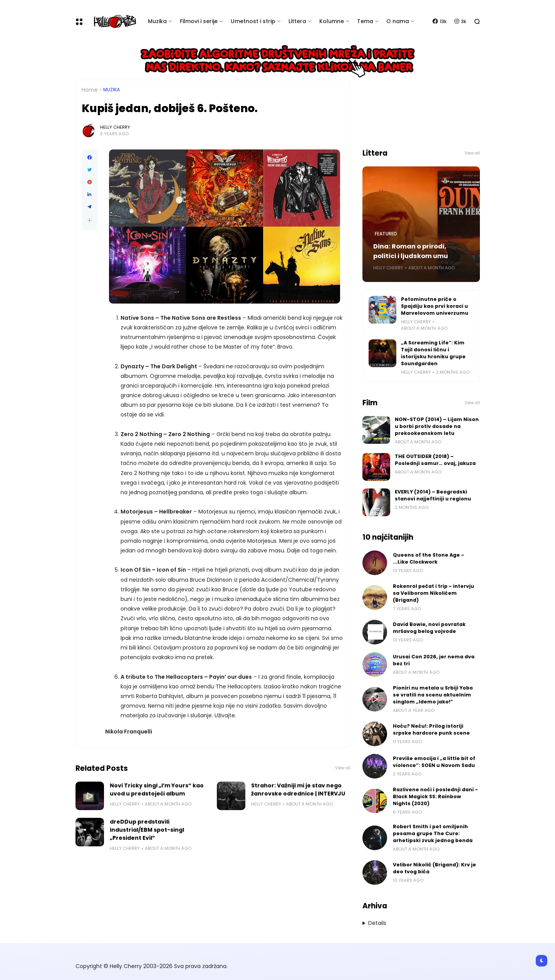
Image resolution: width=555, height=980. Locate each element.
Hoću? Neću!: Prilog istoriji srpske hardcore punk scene (431, 729)
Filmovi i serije (199, 21)
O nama (397, 21)
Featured (386, 234)
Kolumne (331, 21)
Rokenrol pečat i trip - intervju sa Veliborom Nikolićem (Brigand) (433, 593)
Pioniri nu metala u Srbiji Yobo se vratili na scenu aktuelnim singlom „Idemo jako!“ (433, 695)
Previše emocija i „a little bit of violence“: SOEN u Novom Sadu (434, 762)
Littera (297, 21)
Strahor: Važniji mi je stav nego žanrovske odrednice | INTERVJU (298, 789)
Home (90, 90)
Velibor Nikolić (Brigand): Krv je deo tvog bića (434, 868)
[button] (89, 220)
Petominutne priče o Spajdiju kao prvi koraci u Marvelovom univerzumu (434, 306)
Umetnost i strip (253, 21)
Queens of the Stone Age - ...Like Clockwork (428, 558)
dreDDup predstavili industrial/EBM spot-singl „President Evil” (147, 830)
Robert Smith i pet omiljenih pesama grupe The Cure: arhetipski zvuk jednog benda (433, 833)
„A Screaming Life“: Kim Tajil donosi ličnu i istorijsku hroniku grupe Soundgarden (433, 353)
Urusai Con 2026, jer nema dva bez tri (434, 660)
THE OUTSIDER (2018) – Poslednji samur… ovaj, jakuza (435, 460)
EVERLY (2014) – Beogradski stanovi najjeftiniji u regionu (433, 495)
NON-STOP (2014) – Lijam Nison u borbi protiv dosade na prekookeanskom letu (437, 426)
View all (342, 768)
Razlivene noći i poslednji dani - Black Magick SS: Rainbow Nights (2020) (435, 796)
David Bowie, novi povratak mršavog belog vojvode (429, 627)
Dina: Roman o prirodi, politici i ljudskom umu (410, 251)
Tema (365, 21)
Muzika (157, 21)
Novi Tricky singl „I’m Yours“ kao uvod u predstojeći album (157, 789)
